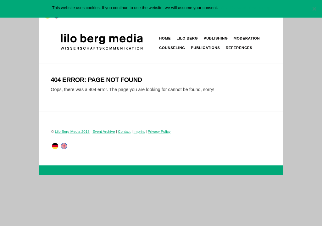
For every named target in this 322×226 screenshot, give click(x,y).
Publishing (216, 38)
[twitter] (55, 146)
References (239, 48)
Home (165, 38)
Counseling (172, 48)
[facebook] (64, 146)
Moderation (247, 38)
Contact (124, 131)
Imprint (139, 131)
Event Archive (103, 131)
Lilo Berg (187, 38)
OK (224, 7)
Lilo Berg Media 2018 (72, 131)
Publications (205, 48)
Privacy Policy (159, 131)
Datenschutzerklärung (250, 7)
